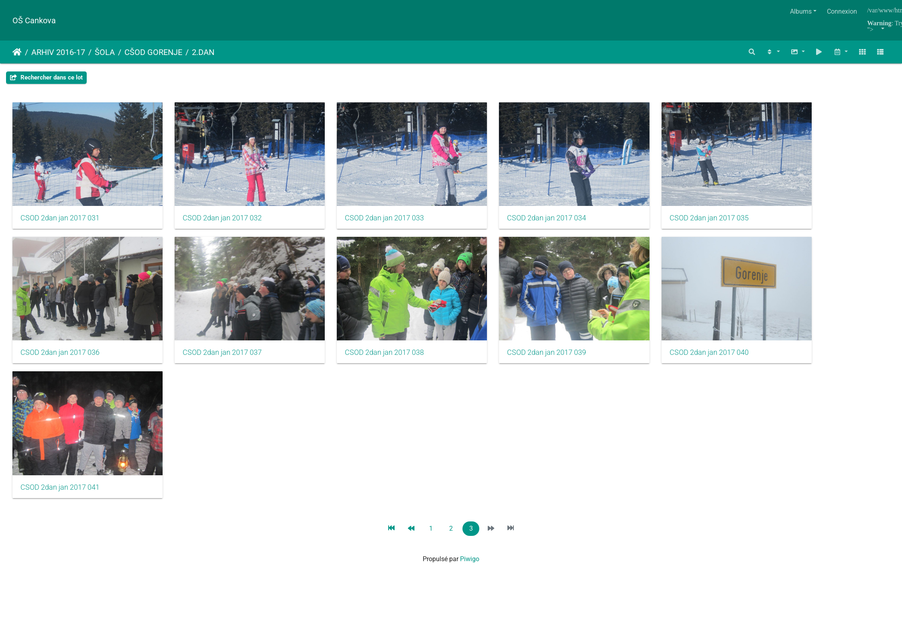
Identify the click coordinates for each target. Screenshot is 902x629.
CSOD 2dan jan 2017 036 (60, 335)
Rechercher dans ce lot (46, 77)
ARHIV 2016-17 (58, 52)
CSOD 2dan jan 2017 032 (209, 209)
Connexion (842, 11)
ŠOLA (105, 52)
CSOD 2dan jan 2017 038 (359, 335)
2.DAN (203, 52)
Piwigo (469, 533)
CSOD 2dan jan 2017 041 (60, 461)
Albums (801, 11)
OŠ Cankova (34, 20)
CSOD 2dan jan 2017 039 (509, 335)
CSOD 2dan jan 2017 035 (658, 209)
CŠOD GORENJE (153, 52)
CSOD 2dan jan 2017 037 (209, 335)
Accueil (17, 52)
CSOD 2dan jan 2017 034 (509, 209)
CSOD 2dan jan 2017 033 (359, 209)
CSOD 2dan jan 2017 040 (658, 335)
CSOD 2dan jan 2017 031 (60, 209)
